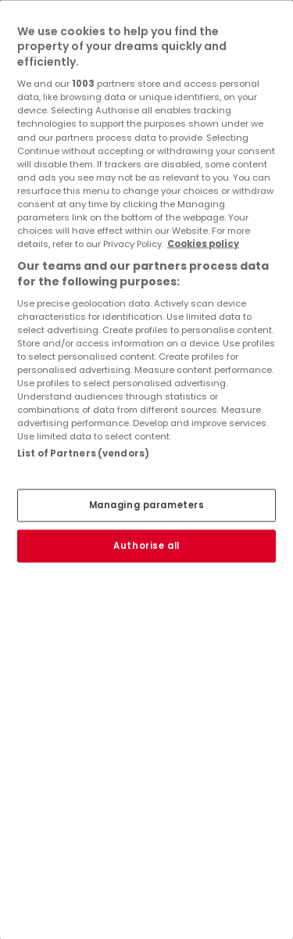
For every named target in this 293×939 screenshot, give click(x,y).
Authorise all (146, 545)
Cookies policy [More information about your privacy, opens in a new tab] (203, 244)
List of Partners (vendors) (83, 453)
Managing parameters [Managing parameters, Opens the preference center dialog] (147, 504)
